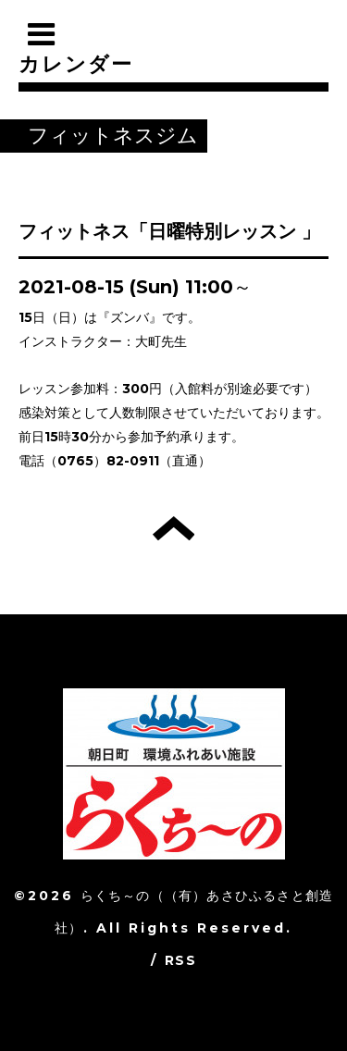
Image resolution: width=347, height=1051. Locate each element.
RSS (180, 960)
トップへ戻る (173, 528)
